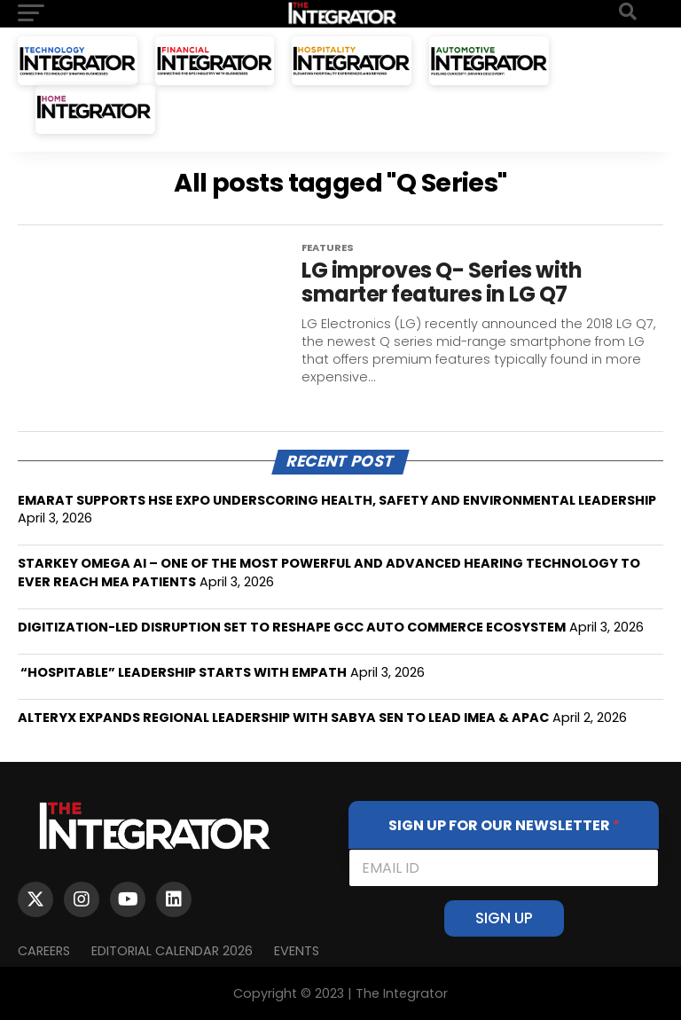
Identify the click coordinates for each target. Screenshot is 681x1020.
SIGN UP (504, 918)
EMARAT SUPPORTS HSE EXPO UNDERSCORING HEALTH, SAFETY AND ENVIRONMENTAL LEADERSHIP (337, 500)
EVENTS (296, 951)
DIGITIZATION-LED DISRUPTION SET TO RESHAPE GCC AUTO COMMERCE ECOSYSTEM (292, 627)
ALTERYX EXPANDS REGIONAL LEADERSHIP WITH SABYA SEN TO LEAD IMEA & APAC (283, 717)
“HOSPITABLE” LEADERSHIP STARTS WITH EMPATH (182, 672)
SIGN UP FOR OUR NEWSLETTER (504, 825)
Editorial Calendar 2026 (172, 951)
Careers (44, 951)
